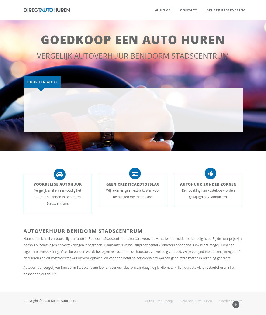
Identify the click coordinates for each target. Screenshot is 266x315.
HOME (163, 10)
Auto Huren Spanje (159, 301)
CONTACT (188, 10)
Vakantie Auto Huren (196, 301)
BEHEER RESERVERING (226, 10)
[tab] (42, 82)
